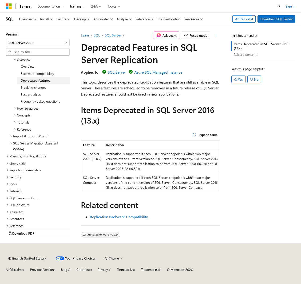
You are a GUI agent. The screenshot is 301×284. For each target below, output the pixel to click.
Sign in (290, 6)
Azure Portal (244, 19)
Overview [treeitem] (27, 66)
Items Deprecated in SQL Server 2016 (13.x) (261, 46)
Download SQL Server (276, 19)
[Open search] (279, 6)
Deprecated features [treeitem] (35, 80)
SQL (97, 35)
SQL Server (113, 35)
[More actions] (216, 35)
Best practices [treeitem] (31, 94)
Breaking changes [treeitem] (33, 87)
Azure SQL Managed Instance (158, 72)
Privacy (103, 269)
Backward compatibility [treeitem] (37, 73)
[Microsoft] (9, 6)
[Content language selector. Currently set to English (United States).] (27, 258)
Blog (64, 269)
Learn (85, 35)
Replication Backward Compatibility (119, 216)
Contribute (84, 269)
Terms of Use (126, 269)
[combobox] (38, 43)
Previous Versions (42, 269)
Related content (245, 54)
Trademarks (149, 269)
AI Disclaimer (15, 269)
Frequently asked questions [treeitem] (40, 101)
